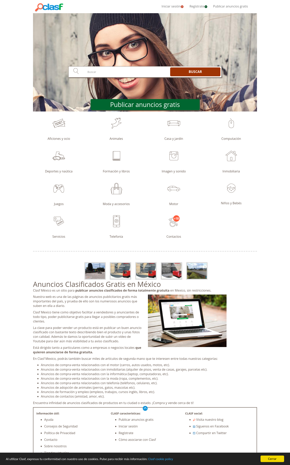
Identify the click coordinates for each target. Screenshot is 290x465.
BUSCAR (195, 71)
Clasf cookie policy (160, 459)
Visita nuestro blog (208, 419)
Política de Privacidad (59, 433)
